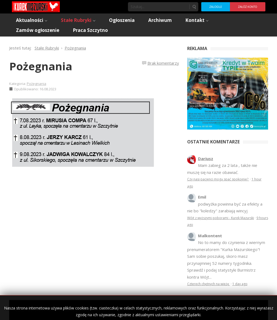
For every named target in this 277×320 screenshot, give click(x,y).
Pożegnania (40, 66)
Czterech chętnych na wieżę (208, 284)
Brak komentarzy (163, 63)
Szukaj (194, 6)
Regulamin (205, 310)
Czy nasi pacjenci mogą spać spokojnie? (218, 179)
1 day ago (240, 284)
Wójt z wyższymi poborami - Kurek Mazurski (220, 218)
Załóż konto (247, 6)
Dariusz (205, 158)
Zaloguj (215, 6)
